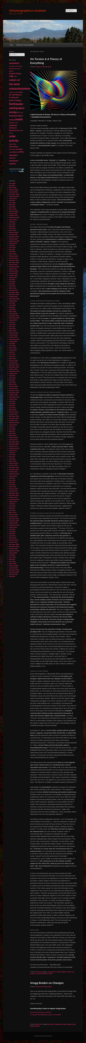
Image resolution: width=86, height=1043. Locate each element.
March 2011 (12, 512)
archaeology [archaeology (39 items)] (12, 66)
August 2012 (13, 476)
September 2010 (14, 525)
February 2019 (13, 333)
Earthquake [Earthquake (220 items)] (16, 104)
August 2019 (13, 320)
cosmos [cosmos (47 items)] (11, 92)
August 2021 (13, 277)
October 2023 (13, 239)
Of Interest (39, 972)
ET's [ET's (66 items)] (18, 112)
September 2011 (14, 499)
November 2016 (14, 367)
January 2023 (13, 258)
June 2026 (12, 183)
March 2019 (12, 331)
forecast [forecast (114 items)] (13, 116)
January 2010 (13, 542)
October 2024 (13, 215)
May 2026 (12, 185)
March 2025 (12, 209)
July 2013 (12, 452)
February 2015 (13, 412)
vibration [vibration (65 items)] (12, 158)
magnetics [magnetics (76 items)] (13, 125)
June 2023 (12, 247)
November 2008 (14, 572)
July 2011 (12, 504)
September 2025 (14, 196)
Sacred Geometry (42, 973)
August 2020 (13, 301)
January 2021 (13, 290)
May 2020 (12, 307)
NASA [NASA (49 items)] (18, 130)
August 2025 (13, 198)
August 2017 (13, 350)
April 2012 (12, 484)
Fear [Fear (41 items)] (22, 112)
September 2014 (14, 422)
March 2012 (12, 486)
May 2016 (12, 380)
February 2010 (13, 540)
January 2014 (13, 439)
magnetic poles (71, 1024)
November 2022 (14, 262)
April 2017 (12, 356)
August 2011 (13, 501)
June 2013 (12, 454)
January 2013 (13, 465)
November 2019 (14, 316)
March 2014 (12, 435)
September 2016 (14, 371)
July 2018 (12, 343)
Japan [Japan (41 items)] (16, 122)
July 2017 (12, 352)
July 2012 (12, 478)
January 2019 (13, 335)
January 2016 (13, 388)
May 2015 (12, 405)
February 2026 (13, 190)
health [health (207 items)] (19, 119)
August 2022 (13, 269)
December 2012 (14, 467)
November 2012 (14, 469)
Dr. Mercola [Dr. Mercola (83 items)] (13, 97)
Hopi (64, 1024)
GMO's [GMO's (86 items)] (20, 116)
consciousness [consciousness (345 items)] (20, 88)
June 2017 (12, 354)
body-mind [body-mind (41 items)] (18, 68)
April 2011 (12, 510)
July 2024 (12, 222)
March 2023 (12, 254)
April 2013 (12, 459)
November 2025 (14, 194)
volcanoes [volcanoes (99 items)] (13, 161)
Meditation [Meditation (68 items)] (13, 128)
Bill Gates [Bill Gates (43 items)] (11, 68)
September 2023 (14, 241)
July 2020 (12, 303)
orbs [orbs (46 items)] (21, 130)
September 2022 (14, 266)
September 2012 (14, 474)
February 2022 (13, 271)
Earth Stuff (39, 1024)
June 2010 (12, 531)
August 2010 (13, 527)
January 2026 (13, 192)
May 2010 (12, 533)
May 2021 (12, 284)
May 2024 (12, 226)
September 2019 (14, 318)
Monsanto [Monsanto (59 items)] (12, 130)
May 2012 (12, 482)
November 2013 (14, 444)
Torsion (50, 973)
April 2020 (12, 309)
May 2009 (12, 559)
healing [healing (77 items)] (12, 120)
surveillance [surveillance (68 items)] (13, 152)
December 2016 (14, 365)
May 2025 (12, 205)
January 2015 (13, 414)
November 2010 (14, 521)
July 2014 (12, 427)
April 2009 (12, 561)
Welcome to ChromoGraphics (25, 45)
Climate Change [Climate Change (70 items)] (15, 73)
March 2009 (12, 563)
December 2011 (14, 493)
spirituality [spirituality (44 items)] (12, 149)
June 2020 (12, 305)
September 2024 (14, 217)
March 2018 (12, 348)
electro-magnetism (61, 972)
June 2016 (12, 378)
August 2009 (13, 553)
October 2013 (13, 446)
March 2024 (12, 230)
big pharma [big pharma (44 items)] (19, 66)
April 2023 (12, 251)
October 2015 (13, 395)
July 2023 (12, 245)
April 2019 (12, 328)
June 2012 (12, 480)
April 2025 (12, 207)
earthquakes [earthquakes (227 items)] (17, 108)
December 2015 (14, 390)
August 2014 (13, 425)
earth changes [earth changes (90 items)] (15, 100)
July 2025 (12, 200)
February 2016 (13, 386)
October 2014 (13, 420)
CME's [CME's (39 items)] (15, 76)
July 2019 (12, 322)
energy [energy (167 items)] (13, 112)
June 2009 (12, 557)
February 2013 (13, 463)
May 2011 (12, 508)
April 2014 (12, 433)
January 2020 (13, 313)
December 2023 (14, 237)
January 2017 (13, 363)
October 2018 (13, 337)
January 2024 (13, 234)
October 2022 (13, 264)
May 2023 (12, 249)
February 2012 (13, 489)
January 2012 (13, 491)
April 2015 (12, 407)
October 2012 (13, 471)
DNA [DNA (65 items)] (21, 92)
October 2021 (13, 275)
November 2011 (14, 495)
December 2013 (14, 442)
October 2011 (13, 497)
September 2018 (14, 339)
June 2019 (12, 324)
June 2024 (12, 224)
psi (36, 973)
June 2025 (12, 202)
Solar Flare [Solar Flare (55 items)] (12, 144)
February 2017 (13, 360)
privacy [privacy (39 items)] (11, 133)
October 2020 (13, 296)
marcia (49, 66)
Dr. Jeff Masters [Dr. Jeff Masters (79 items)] (15, 95)
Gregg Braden (59, 1024)
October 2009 (13, 548)
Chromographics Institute (27, 10)
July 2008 (12, 576)
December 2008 (14, 570)
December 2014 (14, 416)
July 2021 (12, 279)
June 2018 (12, 345)
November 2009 (14, 546)
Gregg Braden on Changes (47, 982)
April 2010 (12, 536)
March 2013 (12, 461)
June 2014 (12, 429)
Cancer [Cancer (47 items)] (11, 71)
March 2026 (12, 187)
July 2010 (12, 529)
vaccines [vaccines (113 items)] (13, 155)
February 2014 (13, 437)
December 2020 (14, 292)
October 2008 (13, 574)
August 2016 (13, 373)
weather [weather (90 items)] (12, 164)
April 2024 (12, 228)
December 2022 (14, 260)
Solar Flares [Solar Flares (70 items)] (13, 147)
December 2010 (14, 518)
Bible (48, 1024)
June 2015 (12, 403)
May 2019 (12, 326)
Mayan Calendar (35, 1026)
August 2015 (13, 399)
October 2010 (13, 523)
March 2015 (12, 410)
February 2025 (13, 211)
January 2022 (13, 273)
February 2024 (13, 232)
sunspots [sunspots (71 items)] (19, 149)
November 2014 (14, 418)
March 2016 (12, 384)
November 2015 (14, 393)
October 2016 (13, 369)
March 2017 (12, 358)
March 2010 (12, 538)
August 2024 (13, 220)
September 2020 (14, 298)
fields (69, 972)
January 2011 (13, 516)
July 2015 (12, 401)
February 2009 (13, 565)
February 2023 (13, 256)
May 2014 (12, 431)
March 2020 (12, 311)
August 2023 (13, 243)
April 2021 (12, 286)
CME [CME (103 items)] (11, 76)
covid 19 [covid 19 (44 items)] (16, 92)
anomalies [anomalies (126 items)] (14, 63)
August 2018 (13, 341)
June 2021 (12, 281)
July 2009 (12, 555)
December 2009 (14, 544)
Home (11, 45)
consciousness (51, 972)
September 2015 (14, 397)
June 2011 (12, 506)
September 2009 (14, 551)
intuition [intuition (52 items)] (11, 122)
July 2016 (12, 375)
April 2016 (12, 382)
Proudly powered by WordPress (43, 1036)
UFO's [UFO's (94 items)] (21, 152)
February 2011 (13, 514)
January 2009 (13, 568)
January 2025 (13, 213)
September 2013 (14, 448)
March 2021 (12, 288)
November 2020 (14, 294)
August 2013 (13, 450)
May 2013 (12, 457)
